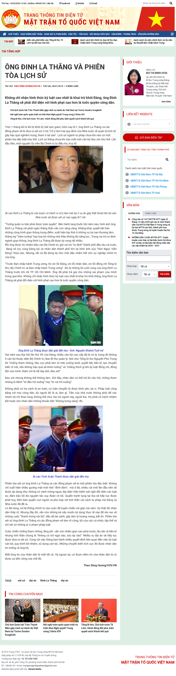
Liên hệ (50, 3)
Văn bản (132, 205)
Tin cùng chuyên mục (25, 594)
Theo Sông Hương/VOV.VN (27, 86)
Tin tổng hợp (11, 51)
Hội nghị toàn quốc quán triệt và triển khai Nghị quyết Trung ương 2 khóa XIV (60, 628)
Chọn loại (132, 266)
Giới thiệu (134, 62)
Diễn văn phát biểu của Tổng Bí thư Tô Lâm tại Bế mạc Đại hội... (45, 41)
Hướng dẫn (134, 213)
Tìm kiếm (164, 274)
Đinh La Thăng (48, 580)
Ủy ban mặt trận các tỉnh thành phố (148, 149)
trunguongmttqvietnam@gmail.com (40, 665)
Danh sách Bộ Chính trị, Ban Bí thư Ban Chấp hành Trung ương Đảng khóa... (98, 41)
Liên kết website (139, 114)
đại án (32, 580)
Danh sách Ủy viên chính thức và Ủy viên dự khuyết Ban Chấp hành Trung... (153, 41)
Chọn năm (132, 274)
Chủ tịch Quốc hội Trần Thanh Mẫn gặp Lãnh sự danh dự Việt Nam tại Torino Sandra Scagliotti (21, 629)
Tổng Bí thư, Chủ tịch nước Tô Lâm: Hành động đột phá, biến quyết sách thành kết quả (97, 628)
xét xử (21, 580)
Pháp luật (150, 213)
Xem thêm (166, 101)
